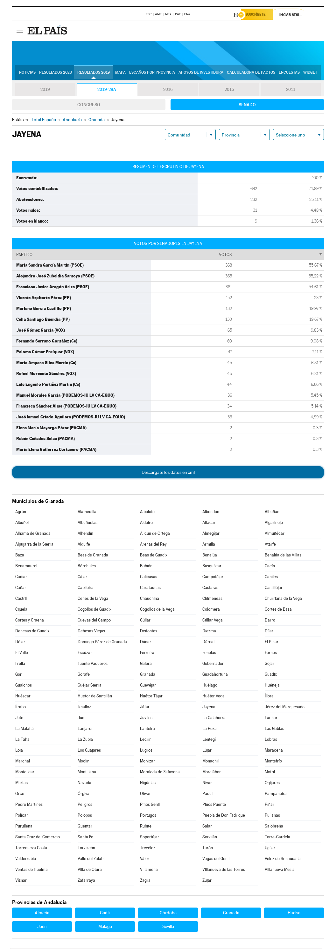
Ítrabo (20, 707)
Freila (20, 664)
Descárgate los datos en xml (168, 473)
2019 (45, 90)
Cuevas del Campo (94, 621)
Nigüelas (148, 783)
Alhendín (85, 534)
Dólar (20, 642)
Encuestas (289, 73)
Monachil (210, 762)
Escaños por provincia (152, 73)
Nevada (84, 783)
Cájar (82, 577)
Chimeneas (212, 599)
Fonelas (209, 653)
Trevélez (147, 848)
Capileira (86, 588)
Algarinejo (274, 523)
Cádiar (21, 577)
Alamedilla (87, 512)
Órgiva (83, 794)
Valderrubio (25, 859)
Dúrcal (208, 642)
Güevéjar (148, 686)
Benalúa (209, 556)
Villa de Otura (90, 870)
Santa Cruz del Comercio (37, 837)
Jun (81, 718)
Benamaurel (26, 566)
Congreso (88, 105)
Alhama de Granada (33, 534)
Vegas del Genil (215, 859)
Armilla (208, 545)
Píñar (269, 805)
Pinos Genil (150, 805)
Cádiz (105, 913)
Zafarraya (86, 881)
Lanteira (147, 729)
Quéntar (85, 827)
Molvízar (147, 762)
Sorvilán (209, 837)
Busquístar (211, 566)
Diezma (209, 631)
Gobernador (213, 664)
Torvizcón (86, 848)
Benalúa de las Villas (283, 556)
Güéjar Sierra (90, 686)
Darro (270, 621)
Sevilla (168, 927)
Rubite (145, 827)
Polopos (85, 816)
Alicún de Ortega (155, 534)
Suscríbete (259, 15)
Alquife (84, 545)
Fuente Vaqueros (93, 664)
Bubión (146, 566)
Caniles (271, 577)
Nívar (207, 783)
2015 (229, 90)
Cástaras (210, 588)
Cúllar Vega (212, 621)
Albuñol (22, 523)
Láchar (271, 718)
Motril (270, 772)
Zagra (145, 881)
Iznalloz (84, 707)
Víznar (21, 881)
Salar (207, 827)
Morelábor (211, 772)
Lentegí (209, 740)
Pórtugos (148, 816)
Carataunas (150, 588)
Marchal (22, 762)
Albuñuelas (87, 523)
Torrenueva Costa (31, 848)
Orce (19, 794)
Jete (19, 718)
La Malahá (24, 729)
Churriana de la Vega (283, 599)
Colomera (211, 610)
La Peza (209, 729)
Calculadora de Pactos (251, 73)
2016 (168, 90)
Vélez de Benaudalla (283, 859)
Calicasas (148, 577)
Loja (19, 751)
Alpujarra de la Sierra (34, 545)
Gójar (269, 664)
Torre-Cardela (277, 837)
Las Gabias (274, 729)
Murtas (21, 783)
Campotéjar (212, 577)
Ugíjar (270, 848)
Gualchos (23, 686)
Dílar (269, 631)
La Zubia (85, 740)
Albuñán (272, 512)
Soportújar (149, 837)
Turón (207, 848)
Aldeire (146, 523)
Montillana (87, 772)
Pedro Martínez (29, 805)
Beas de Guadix (153, 556)
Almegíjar (211, 534)
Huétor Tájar (151, 697)
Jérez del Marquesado (284, 707)
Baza (19, 556)
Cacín (270, 566)
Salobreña (274, 827)
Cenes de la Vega (93, 599)
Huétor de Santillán (95, 697)
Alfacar (208, 523)
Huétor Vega (213, 697)
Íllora (269, 697)
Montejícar (24, 772)
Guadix (271, 675)
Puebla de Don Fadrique (223, 816)
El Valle (21, 653)
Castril (21, 599)
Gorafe (84, 675)
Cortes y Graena (29, 621)
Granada (147, 675)
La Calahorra (214, 718)
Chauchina (149, 599)
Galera (146, 664)
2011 (291, 90)
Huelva (294, 913)
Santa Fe (85, 837)
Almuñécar (274, 534)
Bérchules (87, 566)
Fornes (271, 653)
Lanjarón (86, 729)
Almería (42, 913)
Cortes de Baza (278, 610)
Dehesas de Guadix (32, 631)
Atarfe (270, 545)
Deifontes (148, 631)
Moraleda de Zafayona (160, 772)
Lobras (271, 740)
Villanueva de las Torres (223, 870)
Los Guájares (89, 751)
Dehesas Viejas (91, 631)
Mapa (120, 73)
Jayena (208, 707)
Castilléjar (274, 588)
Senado (247, 105)
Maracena (274, 751)
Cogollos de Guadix (94, 610)
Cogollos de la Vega (157, 610)
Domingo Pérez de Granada (102, 642)
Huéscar (23, 697)
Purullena (23, 827)
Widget (310, 73)
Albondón (210, 512)
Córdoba (168, 913)
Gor (18, 675)
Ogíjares (272, 783)
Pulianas (272, 816)
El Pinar (271, 642)
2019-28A (106, 90)
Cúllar (145, 621)
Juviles (146, 718)
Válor (144, 859)
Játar (145, 707)
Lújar (207, 751)
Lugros (146, 751)
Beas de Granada (93, 556)
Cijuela (21, 610)
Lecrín (145, 740)
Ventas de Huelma (31, 870)
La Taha (22, 740)
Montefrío (273, 762)
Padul (207, 794)
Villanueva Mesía (280, 870)
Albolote (147, 512)
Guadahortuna (215, 675)
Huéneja (272, 686)
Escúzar (85, 653)
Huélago (209, 686)
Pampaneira (276, 794)
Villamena (149, 870)
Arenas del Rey (153, 545)
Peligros (85, 805)
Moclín (83, 762)
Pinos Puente (214, 805)
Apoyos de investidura (200, 73)
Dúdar (145, 642)
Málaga (105, 927)
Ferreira (147, 653)
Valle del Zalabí (91, 859)
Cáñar (20, 588)
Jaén (42, 927)
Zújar (207, 881)
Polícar (21, 816)
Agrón (20, 512)
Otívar (145, 794)
